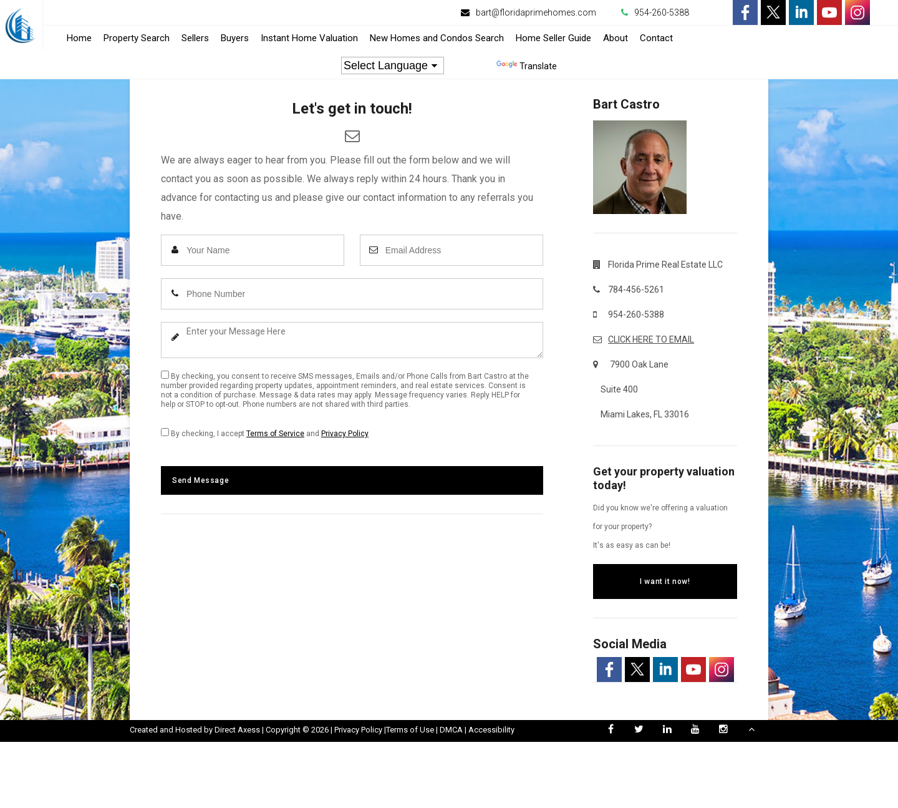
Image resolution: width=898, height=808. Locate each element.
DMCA (451, 729)
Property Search (137, 38)
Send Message (200, 480)
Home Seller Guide (553, 38)
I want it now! (665, 581)
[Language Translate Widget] (392, 65)
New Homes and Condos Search (437, 38)
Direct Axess (237, 729)
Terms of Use (410, 729)
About (615, 38)
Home (79, 38)
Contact (656, 38)
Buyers (235, 38)
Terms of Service (275, 433)
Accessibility (491, 729)
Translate (526, 66)
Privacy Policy (345, 433)
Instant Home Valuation (309, 38)
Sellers (195, 38)
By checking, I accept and (265, 433)
